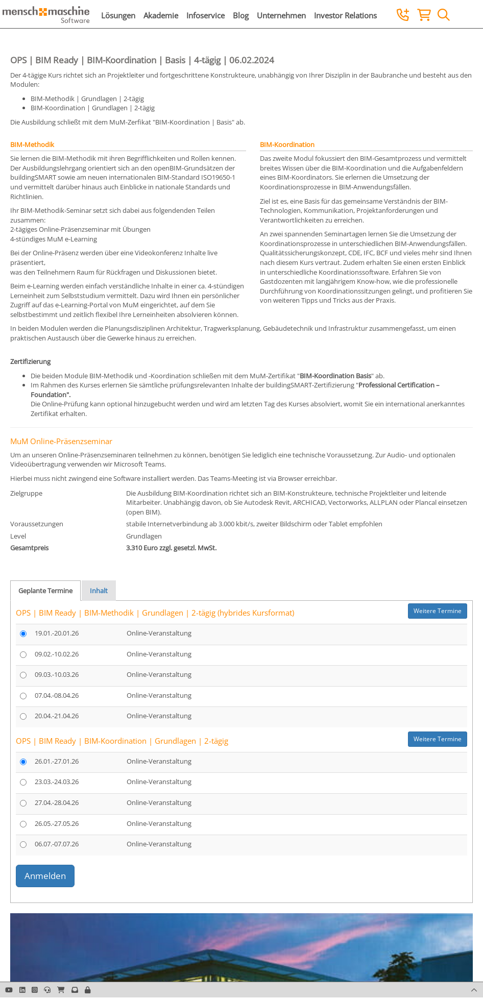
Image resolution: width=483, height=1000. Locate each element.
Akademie (160, 15)
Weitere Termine (438, 610)
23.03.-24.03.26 (57, 781)
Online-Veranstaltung (159, 633)
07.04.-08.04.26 (57, 695)
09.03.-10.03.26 (57, 674)
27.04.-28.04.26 (57, 802)
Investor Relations (345, 15)
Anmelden (45, 876)
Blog (241, 15)
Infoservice (205, 15)
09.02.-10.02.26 (57, 653)
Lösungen (118, 15)
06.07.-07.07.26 (57, 843)
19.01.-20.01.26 (57, 633)
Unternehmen (281, 15)
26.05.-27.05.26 (57, 823)
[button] (87, 989)
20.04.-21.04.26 (57, 715)
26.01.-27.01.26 (57, 761)
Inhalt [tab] (99, 590)
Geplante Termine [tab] (45, 590)
